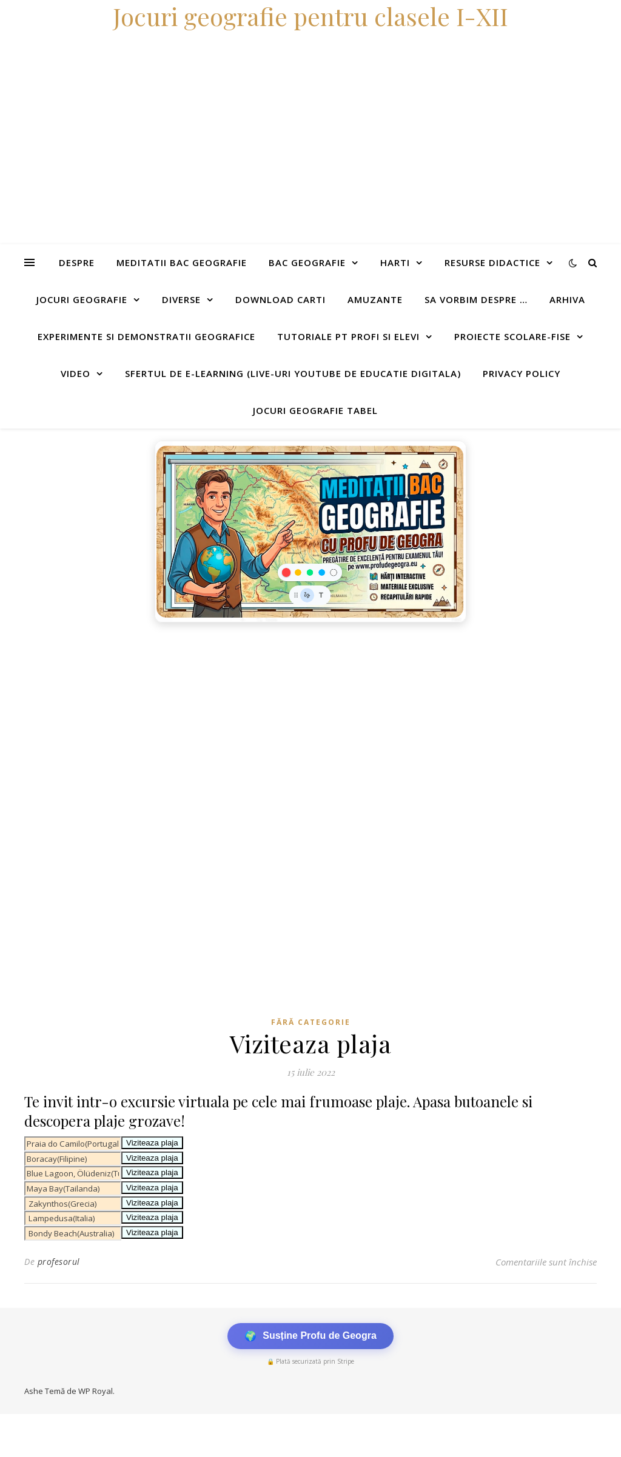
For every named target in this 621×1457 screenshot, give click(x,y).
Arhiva (567, 299)
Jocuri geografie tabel (315, 410)
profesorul (59, 1261)
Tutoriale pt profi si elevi (348, 336)
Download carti (280, 299)
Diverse (181, 299)
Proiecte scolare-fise (512, 336)
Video (75, 373)
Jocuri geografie (81, 299)
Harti (395, 262)
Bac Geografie (307, 262)
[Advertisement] (310, 719)
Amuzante (375, 299)
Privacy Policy (521, 373)
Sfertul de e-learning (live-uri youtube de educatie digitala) (293, 373)
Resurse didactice (492, 262)
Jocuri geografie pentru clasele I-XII (310, 16)
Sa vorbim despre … (476, 299)
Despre (77, 262)
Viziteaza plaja (152, 1142)
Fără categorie (311, 1022)
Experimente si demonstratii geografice (146, 336)
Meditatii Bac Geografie (181, 262)
